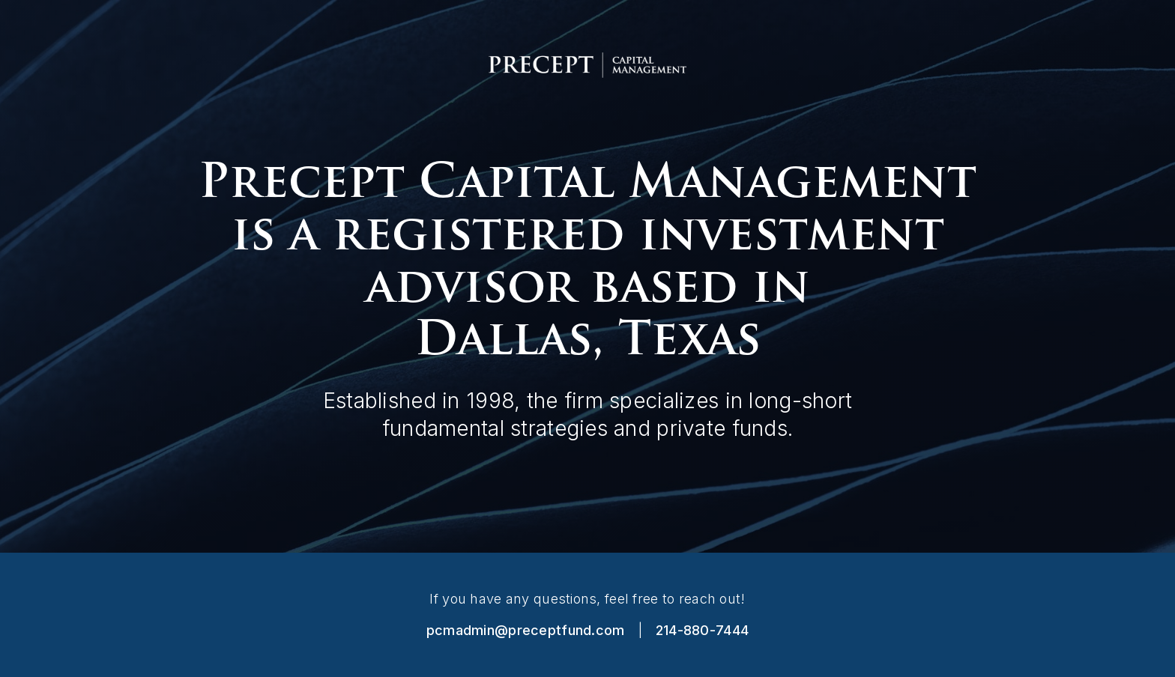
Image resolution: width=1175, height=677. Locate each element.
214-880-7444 (702, 630)
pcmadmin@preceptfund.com (525, 630)
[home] (587, 65)
